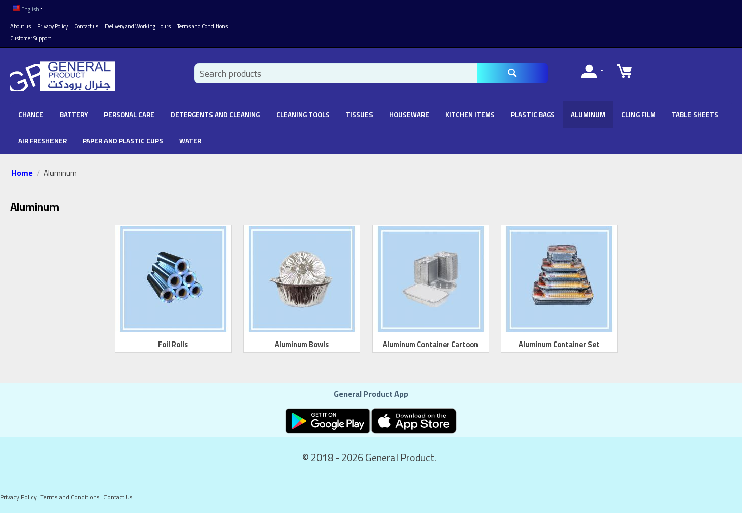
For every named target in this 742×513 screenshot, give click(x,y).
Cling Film (638, 114)
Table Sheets (695, 114)
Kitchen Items (470, 114)
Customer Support (30, 38)
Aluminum (588, 114)
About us (20, 26)
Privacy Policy (52, 26)
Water (190, 141)
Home (22, 172)
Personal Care (129, 114)
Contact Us (118, 497)
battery (74, 114)
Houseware (409, 114)
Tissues (359, 114)
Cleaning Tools (303, 114)
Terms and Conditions (202, 26)
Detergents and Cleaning (215, 114)
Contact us (86, 26)
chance (30, 114)
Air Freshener (42, 141)
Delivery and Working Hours (138, 26)
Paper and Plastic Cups (123, 141)
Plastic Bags (533, 114)
